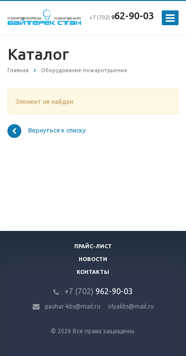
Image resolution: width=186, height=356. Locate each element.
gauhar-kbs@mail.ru (72, 306)
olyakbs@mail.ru (131, 306)
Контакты (93, 272)
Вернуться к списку (46, 131)
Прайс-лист (93, 246)
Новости (93, 259)
